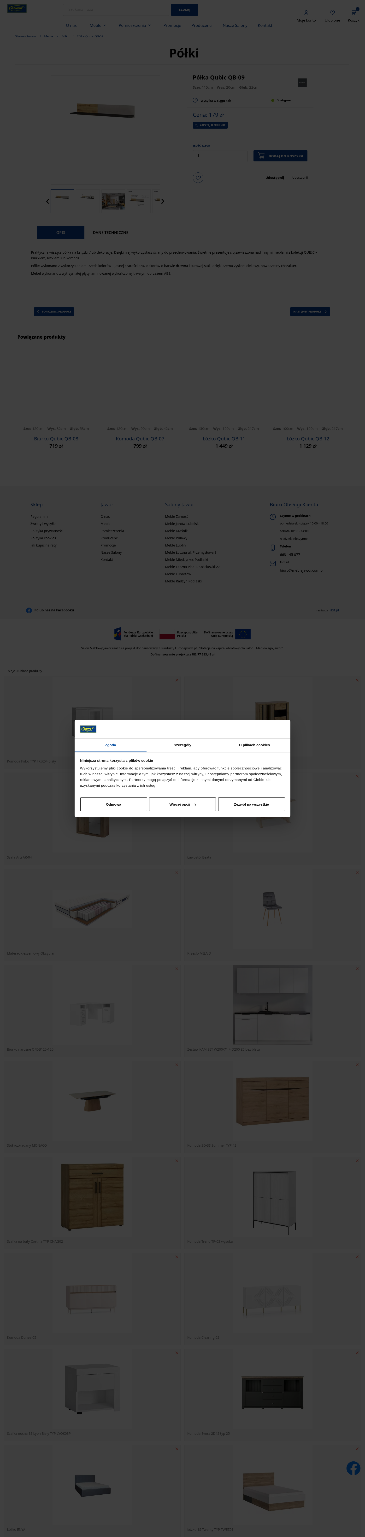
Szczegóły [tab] (182, 745)
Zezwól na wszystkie (251, 804)
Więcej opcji (182, 804)
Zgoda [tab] (110, 745)
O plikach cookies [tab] (254, 745)
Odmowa (113, 804)
